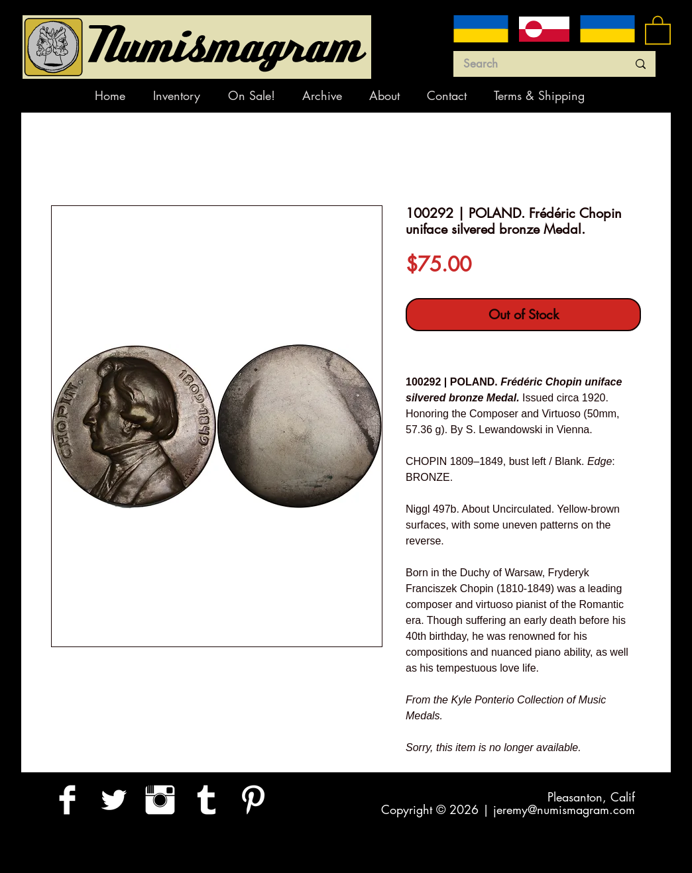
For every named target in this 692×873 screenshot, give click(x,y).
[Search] (535, 64)
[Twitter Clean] (114, 800)
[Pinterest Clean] (253, 800)
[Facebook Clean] (67, 800)
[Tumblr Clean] (206, 800)
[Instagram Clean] (160, 800)
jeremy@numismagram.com (564, 809)
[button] (658, 29)
